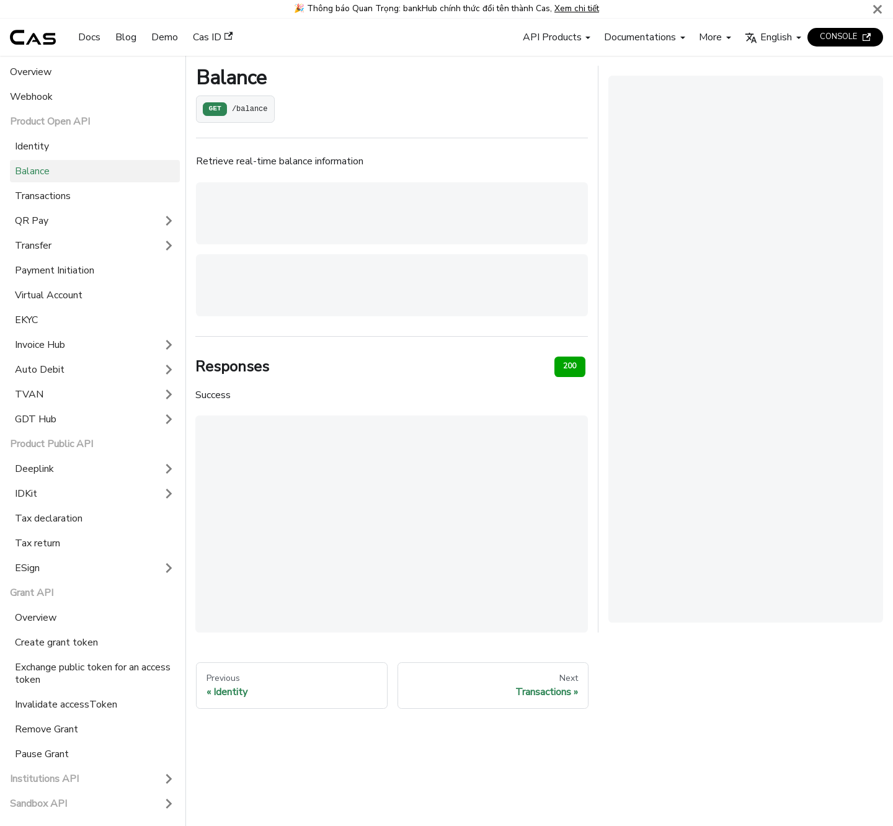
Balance (32, 171)
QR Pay (31, 221)
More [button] (710, 37)
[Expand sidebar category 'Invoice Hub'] (169, 345)
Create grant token (56, 642)
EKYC (26, 320)
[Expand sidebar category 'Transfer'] (169, 245)
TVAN (29, 394)
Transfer (33, 245)
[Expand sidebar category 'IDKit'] (169, 493)
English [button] (768, 37)
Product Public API (51, 444)
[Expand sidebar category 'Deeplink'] (169, 469)
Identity (32, 146)
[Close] (877, 9)
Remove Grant (46, 729)
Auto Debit (39, 369)
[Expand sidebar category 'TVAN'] (169, 394)
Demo (164, 37)
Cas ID (213, 37)
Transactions (43, 196)
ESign (27, 568)
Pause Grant (42, 754)
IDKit (26, 493)
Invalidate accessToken (66, 704)
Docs (89, 37)
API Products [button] (552, 37)
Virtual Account (48, 295)
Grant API (31, 593)
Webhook (31, 97)
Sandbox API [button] (38, 803)
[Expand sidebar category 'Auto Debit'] (169, 369)
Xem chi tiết (576, 8)
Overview (30, 72)
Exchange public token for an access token (93, 673)
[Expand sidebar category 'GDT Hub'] (169, 419)
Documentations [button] (640, 37)
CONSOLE (845, 36)
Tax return (37, 543)
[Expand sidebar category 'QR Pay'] (169, 221)
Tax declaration (48, 518)
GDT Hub (35, 419)
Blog (125, 37)
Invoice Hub (40, 345)
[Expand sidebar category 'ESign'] (169, 568)
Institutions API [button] (44, 779)
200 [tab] (569, 366)
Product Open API (50, 121)
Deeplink (34, 469)
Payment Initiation (54, 270)
